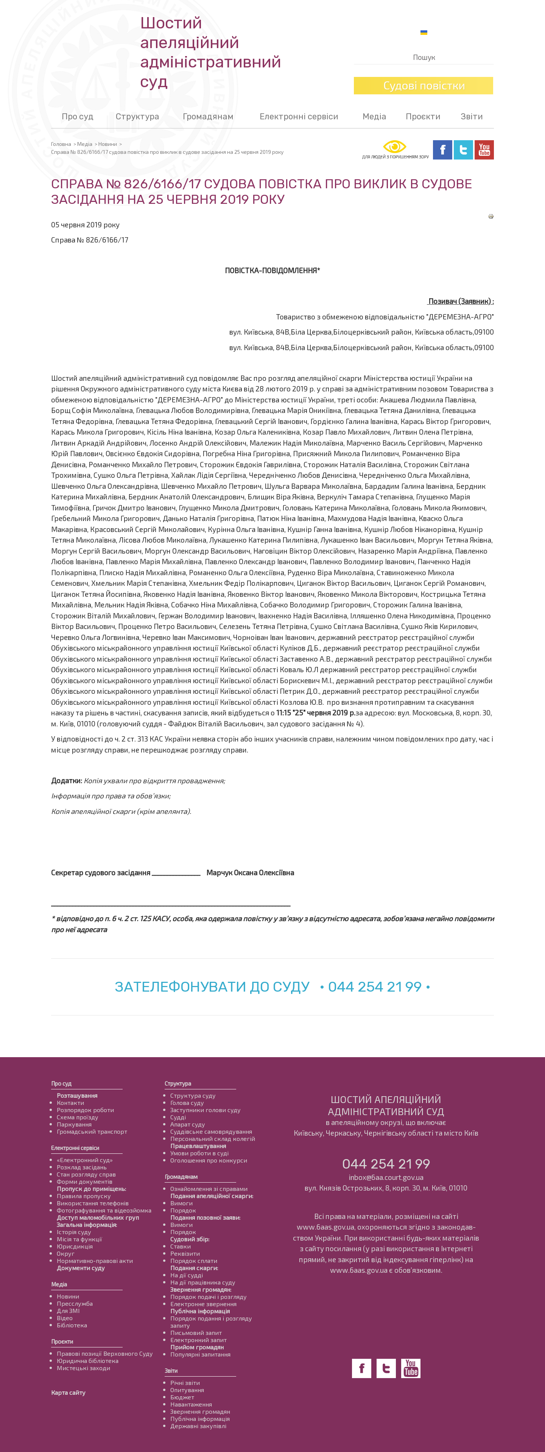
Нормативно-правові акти (95, 1260)
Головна (61, 144)
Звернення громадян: (200, 1289)
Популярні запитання (200, 1354)
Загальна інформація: (87, 1224)
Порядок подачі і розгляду (208, 1296)
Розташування (77, 1095)
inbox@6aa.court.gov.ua (386, 1177)
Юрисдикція (75, 1246)
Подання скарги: (194, 1267)
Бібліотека (72, 1324)
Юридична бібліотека (87, 1360)
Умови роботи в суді (199, 1152)
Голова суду (187, 1102)
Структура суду (193, 1095)
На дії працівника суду (202, 1282)
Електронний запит (198, 1339)
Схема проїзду (77, 1116)
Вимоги (181, 1202)
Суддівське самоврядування (211, 1131)
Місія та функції (79, 1238)
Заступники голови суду (205, 1109)
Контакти (70, 1102)
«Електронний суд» (85, 1159)
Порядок (183, 1210)
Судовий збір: (189, 1238)
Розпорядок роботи (85, 1109)
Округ (66, 1253)
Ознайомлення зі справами (209, 1188)
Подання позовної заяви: (205, 1217)
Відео (65, 1317)
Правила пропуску (84, 1195)
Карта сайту (68, 1392)
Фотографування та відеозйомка (104, 1210)
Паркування (74, 1124)
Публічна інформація (200, 1310)
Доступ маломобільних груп (98, 1217)
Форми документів (84, 1181)
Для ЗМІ (68, 1310)
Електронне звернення (203, 1303)
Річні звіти (185, 1382)
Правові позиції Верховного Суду (105, 1353)
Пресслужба (75, 1303)
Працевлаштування (198, 1145)
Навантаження (191, 1404)
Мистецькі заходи (83, 1367)
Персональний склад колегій (212, 1138)
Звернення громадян (200, 1411)
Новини (107, 144)
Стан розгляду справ (86, 1174)
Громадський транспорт (92, 1131)
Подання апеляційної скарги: (211, 1195)
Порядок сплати (193, 1260)
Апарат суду (187, 1124)
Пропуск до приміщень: (91, 1188)
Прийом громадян (197, 1346)
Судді (178, 1116)
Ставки (180, 1246)
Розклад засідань (82, 1166)
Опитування (187, 1389)
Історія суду (74, 1231)
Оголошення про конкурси (208, 1160)
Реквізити (185, 1253)
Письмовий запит (196, 1332)
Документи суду (81, 1267)
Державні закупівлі (198, 1425)
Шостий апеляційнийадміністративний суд (210, 52)
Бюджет (182, 1396)
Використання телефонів (93, 1202)
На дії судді (186, 1274)
